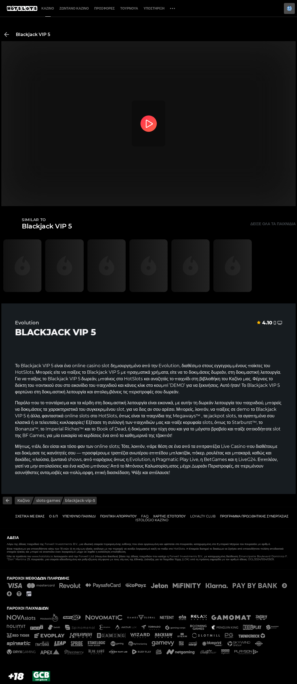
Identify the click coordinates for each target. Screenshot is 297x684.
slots (84, 415)
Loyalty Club (203, 516)
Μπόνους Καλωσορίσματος (152, 466)
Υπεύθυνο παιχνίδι (79, 516)
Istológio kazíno (151, 520)
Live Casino (233, 446)
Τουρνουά (129, 8)
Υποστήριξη (154, 8)
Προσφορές (104, 8)
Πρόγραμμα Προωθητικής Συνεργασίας (254, 516)
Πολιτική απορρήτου (118, 516)
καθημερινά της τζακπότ (148, 435)
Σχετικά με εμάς (30, 516)
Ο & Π (53, 516)
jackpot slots (222, 415)
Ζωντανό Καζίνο (74, 8)
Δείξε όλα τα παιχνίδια (273, 223)
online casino (86, 365)
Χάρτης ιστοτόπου (169, 516)
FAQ (144, 516)
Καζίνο (47, 8)
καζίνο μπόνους (92, 466)
